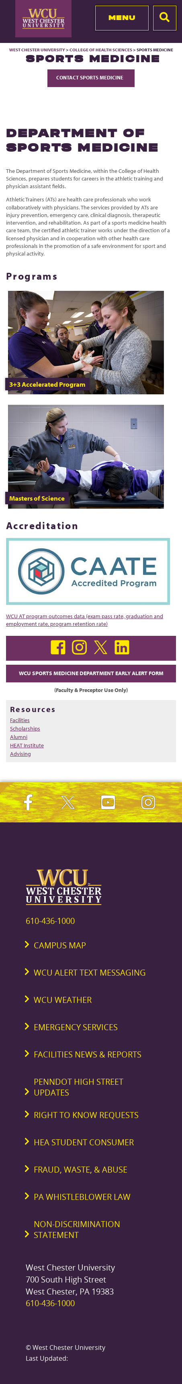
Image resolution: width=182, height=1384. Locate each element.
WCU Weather (63, 999)
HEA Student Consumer (84, 1142)
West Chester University (37, 50)
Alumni (18, 737)
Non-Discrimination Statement (77, 1229)
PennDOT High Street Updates (78, 1087)
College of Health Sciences (101, 50)
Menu (121, 17)
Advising (20, 753)
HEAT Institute (27, 745)
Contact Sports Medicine (91, 77)
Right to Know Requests (86, 1115)
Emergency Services (76, 1027)
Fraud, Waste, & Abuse (80, 1169)
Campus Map (60, 945)
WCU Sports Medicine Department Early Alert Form (91, 673)
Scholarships (25, 728)
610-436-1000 (50, 920)
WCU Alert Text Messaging (90, 972)
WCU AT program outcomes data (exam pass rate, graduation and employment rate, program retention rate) (84, 620)
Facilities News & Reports (87, 1054)
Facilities (20, 720)
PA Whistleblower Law (82, 1196)
